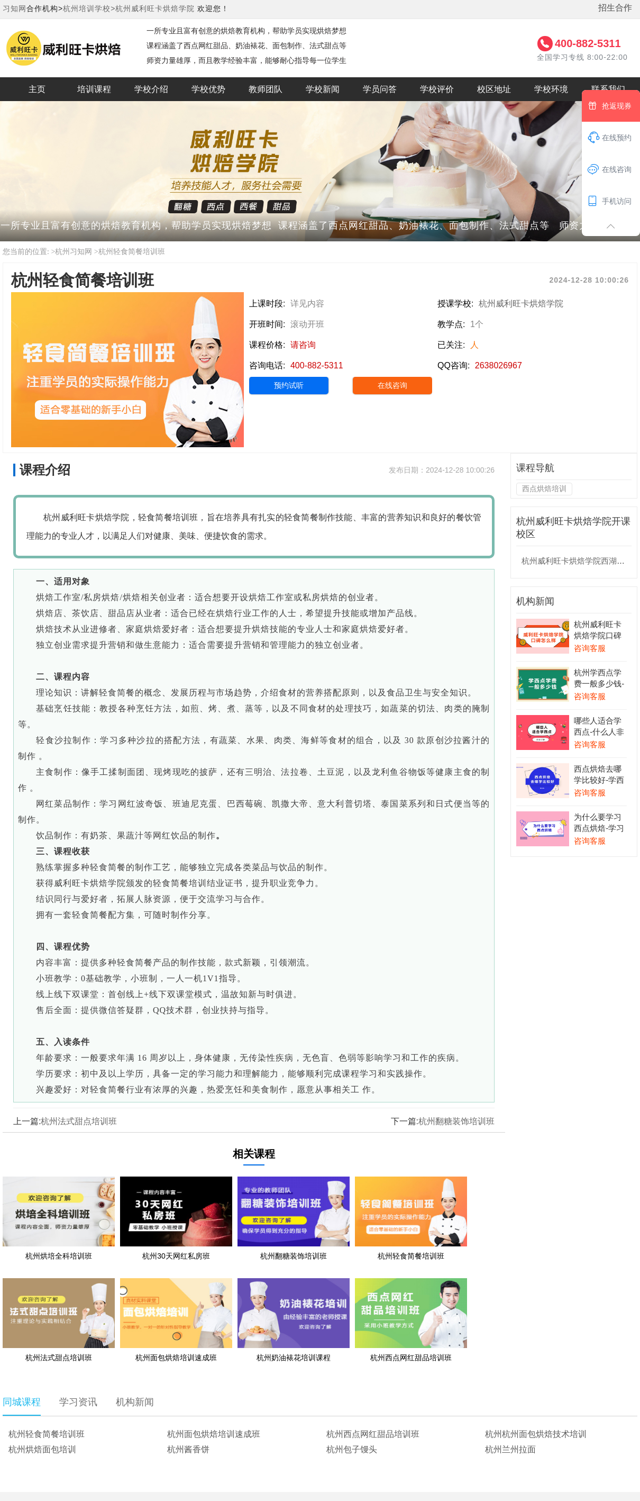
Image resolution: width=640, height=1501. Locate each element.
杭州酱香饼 (188, 1449)
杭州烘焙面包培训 (42, 1449)
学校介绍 (151, 89)
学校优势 (208, 89)
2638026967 (498, 365)
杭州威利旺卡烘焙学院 (155, 8)
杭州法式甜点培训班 (79, 1121)
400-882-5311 (588, 43)
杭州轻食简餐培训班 (131, 252)
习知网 (14, 8)
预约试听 (289, 385)
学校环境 (551, 89)
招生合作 (615, 7)
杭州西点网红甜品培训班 (372, 1434)
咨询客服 (590, 648)
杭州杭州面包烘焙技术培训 (536, 1434)
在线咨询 (392, 385)
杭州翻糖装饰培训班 (456, 1121)
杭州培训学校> (89, 8)
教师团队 (265, 89)
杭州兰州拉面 (510, 1449)
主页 (37, 89)
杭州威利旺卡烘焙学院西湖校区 (577, 560)
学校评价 (437, 89)
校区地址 (494, 89)
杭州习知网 (73, 252)
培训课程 (94, 89)
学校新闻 (323, 89)
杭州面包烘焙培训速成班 (213, 1434)
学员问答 (380, 89)
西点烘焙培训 (544, 488)
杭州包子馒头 (351, 1449)
